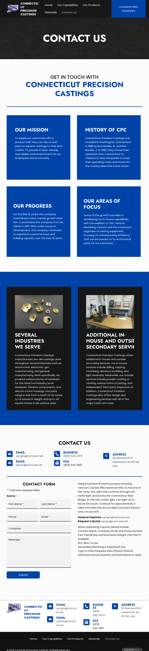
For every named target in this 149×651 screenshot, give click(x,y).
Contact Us (69, 12)
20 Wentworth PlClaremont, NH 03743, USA (125, 462)
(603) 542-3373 (73, 456)
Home (48, 5)
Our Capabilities (67, 5)
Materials (51, 12)
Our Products (91, 5)
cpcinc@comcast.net (29, 465)
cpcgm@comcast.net (29, 456)
